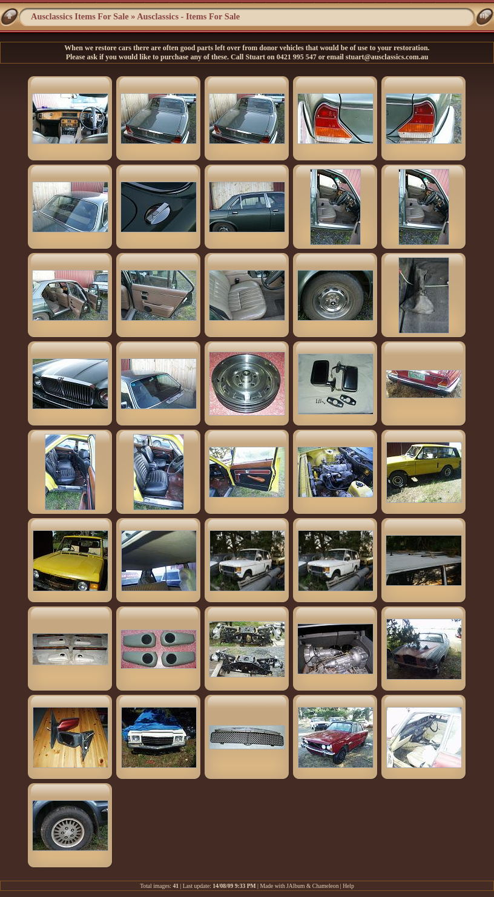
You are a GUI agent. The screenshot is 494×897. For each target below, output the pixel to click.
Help (348, 885)
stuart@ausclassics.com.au (387, 57)
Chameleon (325, 885)
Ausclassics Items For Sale (80, 16)
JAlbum (295, 885)
